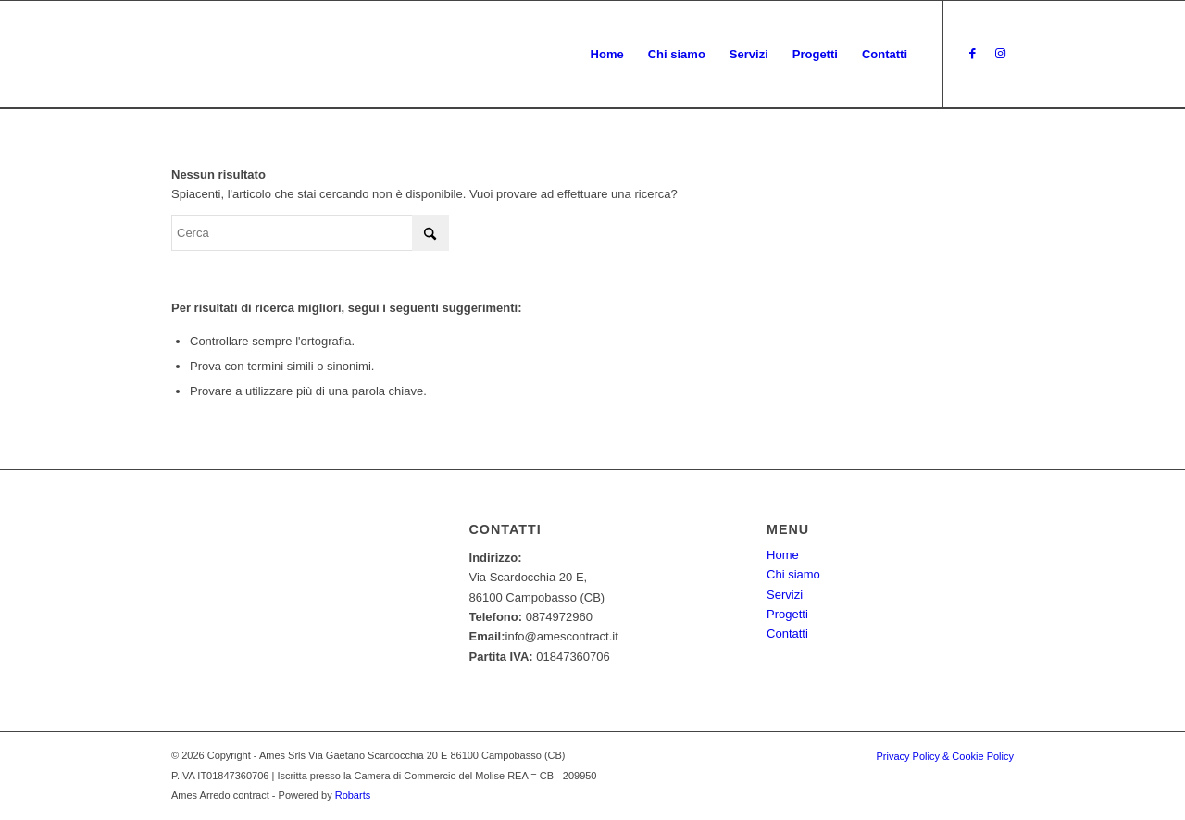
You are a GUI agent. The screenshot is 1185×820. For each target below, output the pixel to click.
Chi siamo (793, 574)
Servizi (785, 595)
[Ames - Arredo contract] (221, 54)
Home (783, 555)
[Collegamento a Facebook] (972, 54)
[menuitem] (607, 54)
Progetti (787, 614)
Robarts (353, 795)
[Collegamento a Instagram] (1000, 54)
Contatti (787, 633)
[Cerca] (310, 233)
